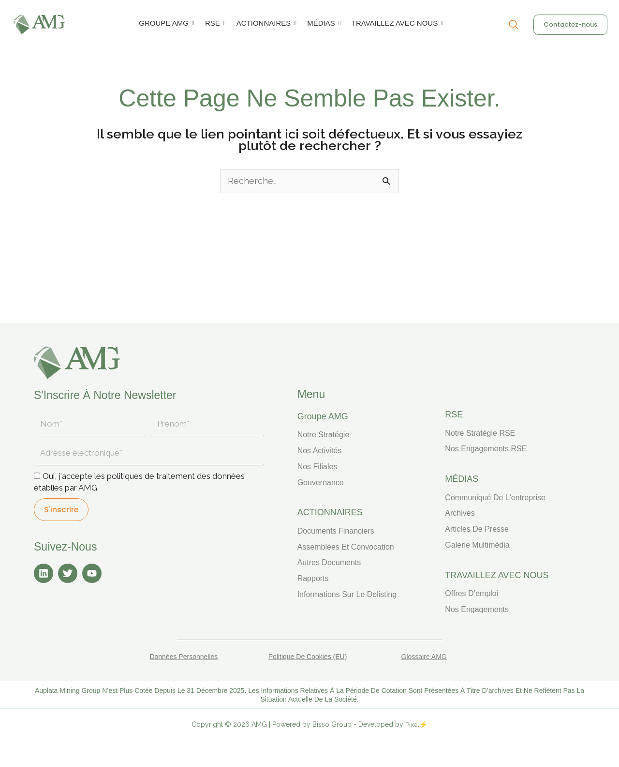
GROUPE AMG (165, 23)
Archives (459, 513)
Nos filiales (317, 466)
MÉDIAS (323, 23)
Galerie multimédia (477, 545)
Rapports (313, 578)
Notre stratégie (323, 434)
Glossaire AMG (424, 656)
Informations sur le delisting (347, 594)
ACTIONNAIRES (265, 23)
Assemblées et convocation (345, 547)
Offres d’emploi (471, 593)
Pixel (412, 724)
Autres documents (329, 562)
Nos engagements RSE (486, 449)
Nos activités (319, 450)
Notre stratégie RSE (480, 433)
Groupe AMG (322, 416)
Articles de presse (477, 529)
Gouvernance (320, 482)
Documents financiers (335, 531)
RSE (214, 23)
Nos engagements (477, 609)
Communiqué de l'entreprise (495, 497)
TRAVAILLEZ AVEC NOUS (396, 23)
